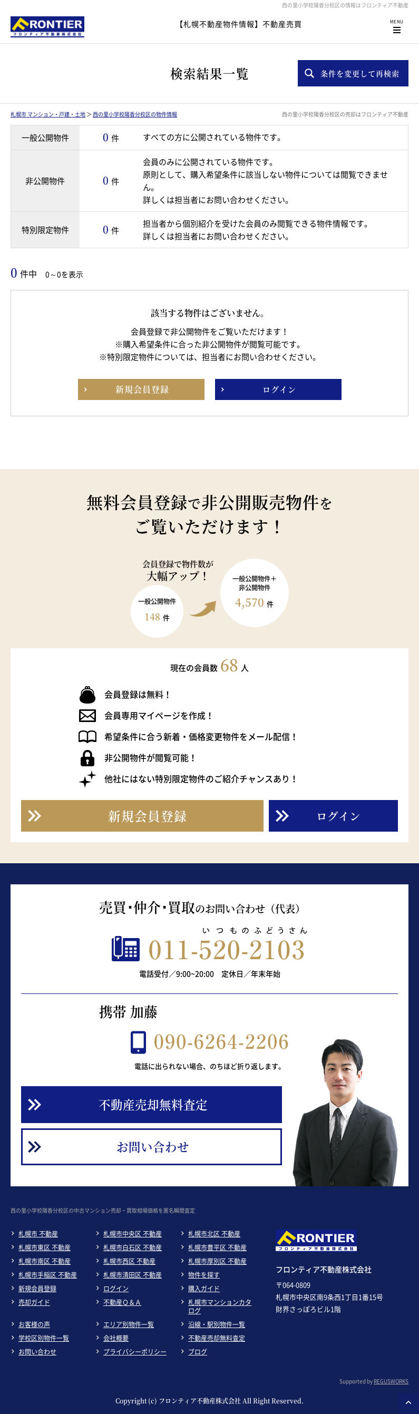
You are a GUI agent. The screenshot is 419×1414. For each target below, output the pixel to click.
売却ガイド (34, 1302)
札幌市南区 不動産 (44, 1261)
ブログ (197, 1352)
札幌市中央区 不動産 (132, 1234)
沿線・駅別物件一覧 (216, 1324)
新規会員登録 (37, 1288)
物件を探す (204, 1275)
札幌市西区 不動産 (129, 1261)
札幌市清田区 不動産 (132, 1275)
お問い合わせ (37, 1352)
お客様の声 (34, 1324)
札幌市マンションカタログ (219, 1306)
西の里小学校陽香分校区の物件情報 (135, 114)
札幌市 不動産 (38, 1234)
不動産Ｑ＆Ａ (122, 1302)
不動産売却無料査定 (216, 1338)
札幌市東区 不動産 (44, 1247)
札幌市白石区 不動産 (132, 1247)
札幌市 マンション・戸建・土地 (48, 114)
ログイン (116, 1288)
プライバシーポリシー (135, 1352)
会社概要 (116, 1338)
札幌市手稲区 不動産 (47, 1275)
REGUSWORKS (391, 1381)
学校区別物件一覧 (43, 1338)
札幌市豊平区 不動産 (217, 1247)
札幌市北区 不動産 (214, 1234)
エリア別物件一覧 (128, 1324)
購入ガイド (204, 1288)
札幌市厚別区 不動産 (217, 1261)
